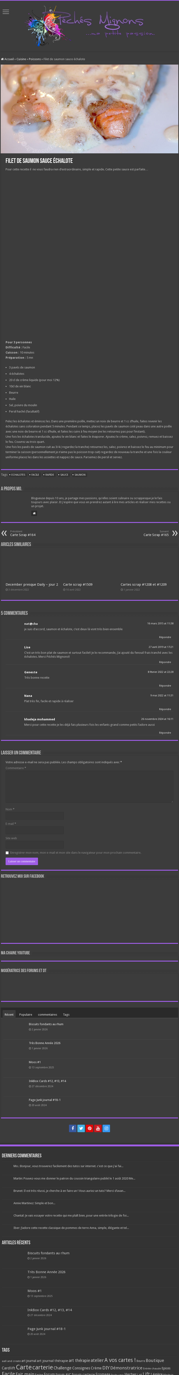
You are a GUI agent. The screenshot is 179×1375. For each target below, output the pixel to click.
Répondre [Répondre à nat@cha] (165, 637)
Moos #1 (35, 1062)
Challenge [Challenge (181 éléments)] (63, 1368)
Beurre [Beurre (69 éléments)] (141, 1361)
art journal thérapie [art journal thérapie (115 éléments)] (52, 1361)
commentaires (47, 1014)
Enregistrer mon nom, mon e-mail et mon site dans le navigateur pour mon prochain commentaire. (75, 852)
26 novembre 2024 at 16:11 (157, 719)
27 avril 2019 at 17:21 (161, 647)
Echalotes (18, 474)
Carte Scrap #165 (145, 533)
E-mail (11, 823)
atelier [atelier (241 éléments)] (97, 1360)
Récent (9, 1014)
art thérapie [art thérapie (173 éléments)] (79, 1360)
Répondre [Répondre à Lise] (165, 662)
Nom (10, 809)
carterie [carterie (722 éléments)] (42, 1367)
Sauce (64, 474)
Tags (66, 1014)
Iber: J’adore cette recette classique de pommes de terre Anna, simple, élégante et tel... (71, 1228)
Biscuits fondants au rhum (46, 1024)
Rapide (49, 474)
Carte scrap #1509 (78, 584)
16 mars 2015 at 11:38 (160, 623)
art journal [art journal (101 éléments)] (28, 1361)
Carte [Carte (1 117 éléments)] (24, 1367)
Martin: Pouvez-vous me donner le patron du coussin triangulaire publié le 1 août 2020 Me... (74, 1178)
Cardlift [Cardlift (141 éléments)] (8, 1368)
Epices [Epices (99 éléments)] (166, 1368)
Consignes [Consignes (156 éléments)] (81, 1368)
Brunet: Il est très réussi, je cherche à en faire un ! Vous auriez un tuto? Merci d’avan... (69, 1191)
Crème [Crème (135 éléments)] (96, 1368)
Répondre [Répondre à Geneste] (165, 685)
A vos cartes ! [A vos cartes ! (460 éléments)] (120, 1360)
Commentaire (16, 768)
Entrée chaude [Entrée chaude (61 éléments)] (152, 1368)
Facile (35, 474)
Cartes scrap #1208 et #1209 (144, 584)
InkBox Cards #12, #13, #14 (47, 1081)
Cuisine (21, 59)
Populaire (25, 1014)
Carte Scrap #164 (34, 533)
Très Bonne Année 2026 (44, 1043)
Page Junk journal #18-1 (45, 1100)
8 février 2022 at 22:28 (160, 672)
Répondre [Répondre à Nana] (165, 709)
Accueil (7, 59)
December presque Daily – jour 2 (32, 584)
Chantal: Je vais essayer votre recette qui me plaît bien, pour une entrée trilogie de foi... (71, 1215)
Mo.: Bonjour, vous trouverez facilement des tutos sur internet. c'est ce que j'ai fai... (68, 1166)
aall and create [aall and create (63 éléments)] (11, 1361)
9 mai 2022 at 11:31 (161, 695)
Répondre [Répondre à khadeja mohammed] (165, 732)
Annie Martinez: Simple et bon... (34, 1203)
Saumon (80, 474)
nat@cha (31, 624)
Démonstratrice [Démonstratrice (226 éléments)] (126, 1368)
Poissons (35, 59)
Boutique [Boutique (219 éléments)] (155, 1360)
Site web (11, 838)
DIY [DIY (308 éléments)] (106, 1368)
